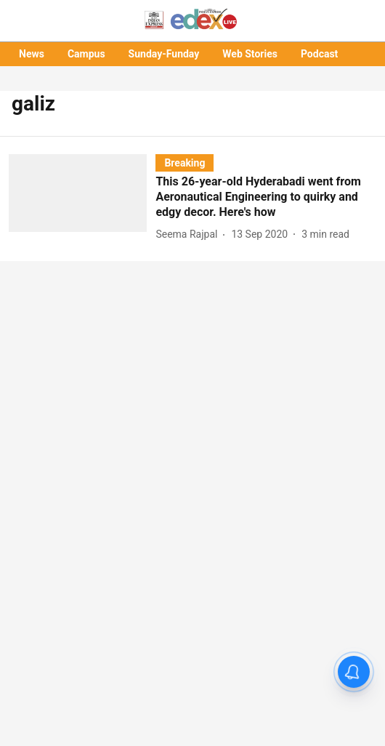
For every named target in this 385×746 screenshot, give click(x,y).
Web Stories (249, 54)
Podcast (319, 54)
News (31, 54)
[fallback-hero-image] (82, 198)
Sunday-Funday (164, 54)
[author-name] (189, 234)
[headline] (265, 197)
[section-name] (184, 162)
